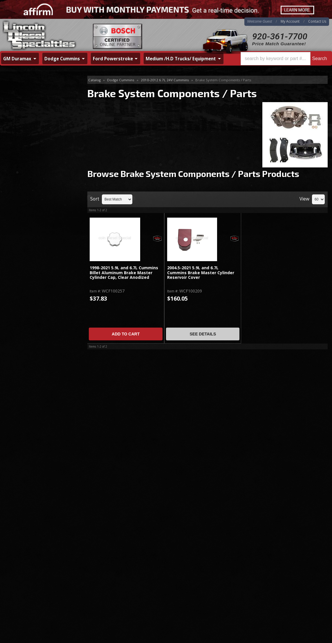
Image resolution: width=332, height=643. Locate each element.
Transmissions (22, 306)
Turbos (15, 316)
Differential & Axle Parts (31, 133)
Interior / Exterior (25, 269)
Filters (14, 190)
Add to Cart (126, 334)
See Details (203, 334)
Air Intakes (18, 105)
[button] (285, 58)
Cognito (16, 334)
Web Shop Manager (313, 630)
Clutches (17, 115)
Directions (31, 569)
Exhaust (16, 152)
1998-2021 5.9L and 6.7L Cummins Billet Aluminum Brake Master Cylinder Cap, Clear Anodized (124, 272)
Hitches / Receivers (26, 250)
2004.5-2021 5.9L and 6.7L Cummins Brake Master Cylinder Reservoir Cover (200, 272)
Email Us (25, 442)
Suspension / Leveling (29, 297)
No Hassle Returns (35, 411)
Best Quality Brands (36, 394)
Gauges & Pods (23, 240)
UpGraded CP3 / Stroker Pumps (38, 325)
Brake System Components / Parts (38, 203)
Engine (15, 143)
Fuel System (20, 171)
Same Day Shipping (36, 377)
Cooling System (23, 124)
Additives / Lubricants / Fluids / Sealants (37, 93)
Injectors (17, 162)
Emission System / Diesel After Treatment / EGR (37, 228)
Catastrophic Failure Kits (31, 215)
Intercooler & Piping (27, 259)
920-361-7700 (279, 36)
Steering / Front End (27, 287)
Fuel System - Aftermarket (33, 180)
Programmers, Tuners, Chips (36, 278)
